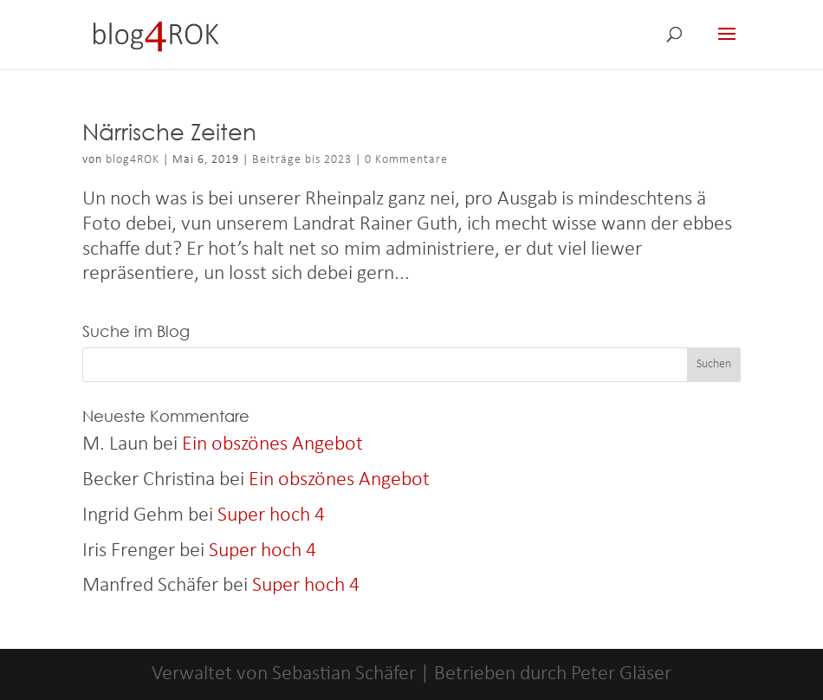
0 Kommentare (406, 159)
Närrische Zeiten (169, 131)
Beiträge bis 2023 (302, 159)
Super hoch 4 (271, 515)
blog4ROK (132, 159)
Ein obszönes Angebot (272, 444)
